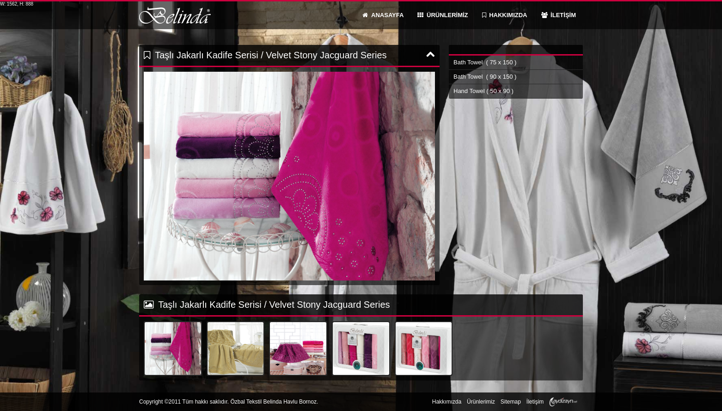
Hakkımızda (446, 402)
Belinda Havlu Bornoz (175, 15)
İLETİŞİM (558, 15)
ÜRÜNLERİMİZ (442, 15)
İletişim (535, 402)
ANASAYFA (383, 15)
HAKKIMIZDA (504, 15)
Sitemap (511, 402)
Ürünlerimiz (481, 402)
